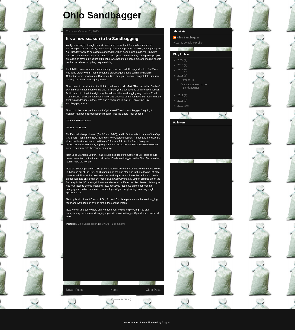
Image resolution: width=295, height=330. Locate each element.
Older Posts (153, 289)
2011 (180, 100)
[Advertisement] (113, 254)
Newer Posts (74, 289)
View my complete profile (187, 42)
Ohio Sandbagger (102, 15)
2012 (180, 95)
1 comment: (118, 223)
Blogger (166, 322)
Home (114, 289)
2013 (180, 75)
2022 (180, 60)
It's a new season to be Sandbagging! (103, 38)
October (185, 79)
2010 (180, 105)
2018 (180, 65)
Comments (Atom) (121, 299)
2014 (180, 70)
